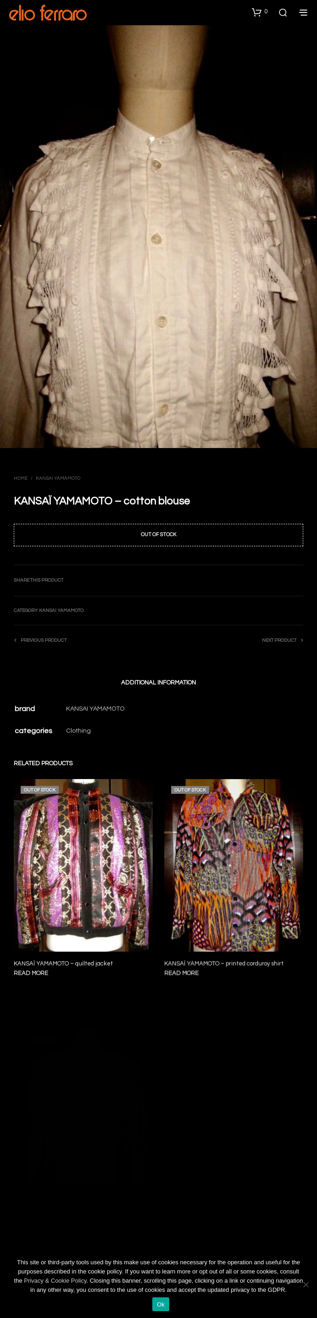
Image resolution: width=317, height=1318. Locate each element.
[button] (259, 12)
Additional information (158, 682)
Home (21, 478)
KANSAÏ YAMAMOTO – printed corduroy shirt (224, 959)
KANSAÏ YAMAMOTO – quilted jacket (63, 963)
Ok (161, 1304)
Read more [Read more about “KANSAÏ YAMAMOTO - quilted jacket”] (31, 973)
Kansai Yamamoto (58, 478)
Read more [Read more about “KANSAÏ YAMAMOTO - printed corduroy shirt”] (184, 968)
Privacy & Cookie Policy (55, 1280)
